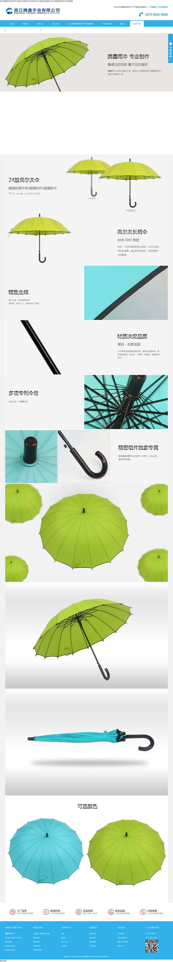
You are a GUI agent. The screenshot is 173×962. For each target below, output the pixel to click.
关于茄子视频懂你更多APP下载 (23, 30)
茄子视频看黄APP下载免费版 (80, 24)
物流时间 (92, 938)
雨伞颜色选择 (10, 946)
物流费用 (92, 942)
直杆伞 (40, 24)
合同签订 (64, 946)
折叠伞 (25, 24)
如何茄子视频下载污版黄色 (13, 928)
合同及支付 (66, 927)
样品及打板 (38, 927)
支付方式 (64, 942)
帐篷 (122, 24)
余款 (63, 934)
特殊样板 (36, 942)
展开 (170, 53)
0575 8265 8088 (151, 938)
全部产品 (137, 24)
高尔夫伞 (55, 24)
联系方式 (120, 946)
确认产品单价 (10, 934)
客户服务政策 (122, 938)
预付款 (63, 938)
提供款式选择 (10, 950)
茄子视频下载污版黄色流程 (56, 30)
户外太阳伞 (106, 24)
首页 (12, 24)
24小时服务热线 (152, 927)
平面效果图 (37, 950)
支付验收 (92, 946)
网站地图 (3, 961)
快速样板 (36, 946)
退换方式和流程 (123, 942)
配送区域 (92, 934)
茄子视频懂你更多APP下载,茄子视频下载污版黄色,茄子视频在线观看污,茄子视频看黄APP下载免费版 (36, 1)
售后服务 (121, 927)
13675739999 (150, 934)
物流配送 (93, 927)
